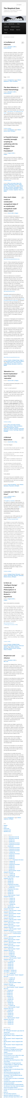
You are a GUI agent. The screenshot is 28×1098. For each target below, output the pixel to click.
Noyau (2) (6, 29)
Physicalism (11, 485)
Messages (12, 29)
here (20, 506)
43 (22, 656)
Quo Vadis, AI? (7, 1029)
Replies (15, 81)
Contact (5, 32)
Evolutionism (6, 428)
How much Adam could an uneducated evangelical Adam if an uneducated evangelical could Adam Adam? (11, 204)
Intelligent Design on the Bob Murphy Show (13, 1069)
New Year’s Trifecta (8, 1067)
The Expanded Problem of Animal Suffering (13, 1084)
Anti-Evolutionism (10, 427)
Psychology (15, 430)
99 (22, 437)
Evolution (10, 360)
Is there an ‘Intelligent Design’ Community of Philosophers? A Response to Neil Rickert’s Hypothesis (10, 589)
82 (22, 87)
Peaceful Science (9, 188)
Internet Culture (7, 131)
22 (22, 583)
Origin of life (18, 183)
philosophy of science (16, 364)
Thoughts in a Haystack (10, 500)
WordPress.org (7, 831)
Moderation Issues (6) (15, 26)
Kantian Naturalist (7, 48)
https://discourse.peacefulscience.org (11, 259)
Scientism (11, 189)
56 (22, 42)
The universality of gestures (10, 1093)
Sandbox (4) (6, 26)
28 (22, 492)
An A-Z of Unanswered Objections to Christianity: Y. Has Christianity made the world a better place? (13, 1075)
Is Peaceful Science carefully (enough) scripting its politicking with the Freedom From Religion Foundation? (11, 144)
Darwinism (17, 647)
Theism (11, 81)
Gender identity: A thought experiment (12, 1063)
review (19, 517)
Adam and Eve (10, 362)
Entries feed (6, 828)
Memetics (12, 428)
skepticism (16, 189)
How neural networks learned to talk (12, 1072)
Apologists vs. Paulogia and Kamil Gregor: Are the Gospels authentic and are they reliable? (13, 1051)
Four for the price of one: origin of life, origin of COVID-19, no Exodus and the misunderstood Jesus (14, 1057)
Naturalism (16, 428)
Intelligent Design (15, 360)
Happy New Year (7, 1070)
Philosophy (6, 184)
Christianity (10, 187)
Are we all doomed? (8, 1053)
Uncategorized (11, 80)
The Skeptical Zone (12, 8)
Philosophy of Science (13, 184)
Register (6, 825)
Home (5, 23)
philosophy (15, 188)
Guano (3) (18, 29)
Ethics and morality (12, 183)
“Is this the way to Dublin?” (15, 931)
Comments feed (7, 830)
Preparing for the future (14, 843)
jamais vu (6, 1092)
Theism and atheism (11, 185)
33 (22, 371)
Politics (20, 184)
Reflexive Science (7, 576)
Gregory (5, 154)
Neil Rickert (6, 956)
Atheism (19, 80)
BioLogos (6, 187)
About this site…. (12, 23)
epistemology (10, 575)
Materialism (6, 485)
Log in (5, 826)
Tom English (6, 970)
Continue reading (8, 128)
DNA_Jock (6, 661)
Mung (16, 441)
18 (22, 137)
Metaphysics (6, 81)
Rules (18, 23)
